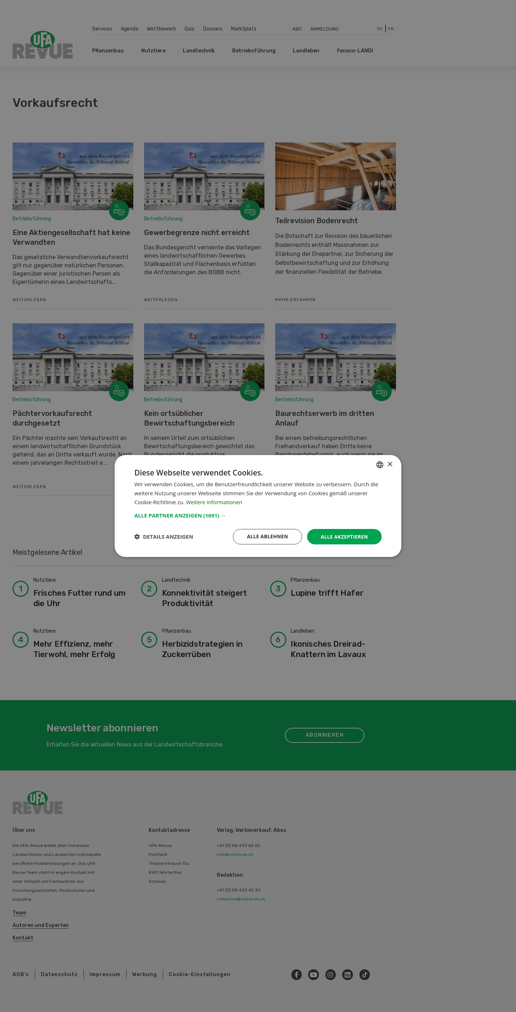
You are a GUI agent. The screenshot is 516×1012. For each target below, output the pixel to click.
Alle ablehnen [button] (265, 536)
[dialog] (258, 506)
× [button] (389, 464)
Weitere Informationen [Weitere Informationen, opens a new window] (214, 501)
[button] (258, 515)
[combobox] (379, 464)
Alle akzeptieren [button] (343, 536)
